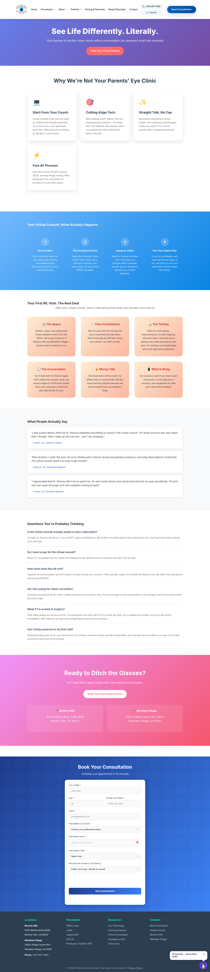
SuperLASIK (72, 934)
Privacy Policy (135, 968)
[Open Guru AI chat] (203, 965)
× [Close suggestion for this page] (204, 954)
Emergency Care (116, 939)
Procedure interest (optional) (85, 863)
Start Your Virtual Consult (105, 50)
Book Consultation (182, 9)
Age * (71, 798)
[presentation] (105, 880)
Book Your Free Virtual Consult (105, 694)
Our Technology (116, 925)
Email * (72, 811)
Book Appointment (105, 891)
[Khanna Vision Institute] (21, 9)
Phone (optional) (115, 798)
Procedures (47, 9)
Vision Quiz (114, 943)
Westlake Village (158, 939)
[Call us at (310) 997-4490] (151, 6)
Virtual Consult (157, 930)
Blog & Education (117, 9)
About (62, 9)
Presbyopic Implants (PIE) (79, 943)
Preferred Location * (80, 824)
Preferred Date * (77, 836)
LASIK (69, 930)
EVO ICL (70, 939)
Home (34, 9)
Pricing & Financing (95, 9)
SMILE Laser (72, 925)
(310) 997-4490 (40, 955)
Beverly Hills (156, 934)
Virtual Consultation (118, 934)
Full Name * (75, 785)
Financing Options (117, 930)
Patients (75, 9)
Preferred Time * (77, 851)
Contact (134, 9)
